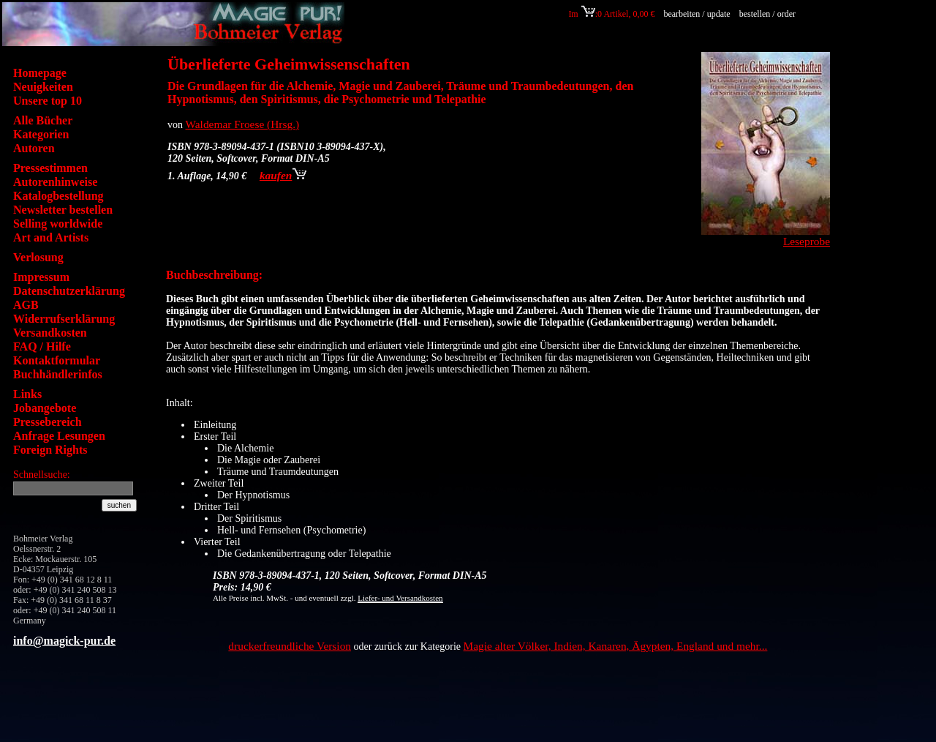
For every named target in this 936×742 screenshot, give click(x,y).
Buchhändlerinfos (57, 374)
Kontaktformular (56, 360)
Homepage (40, 73)
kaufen (283, 175)
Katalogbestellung (58, 196)
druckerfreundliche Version (289, 646)
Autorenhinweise (55, 182)
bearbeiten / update (696, 14)
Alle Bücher (42, 120)
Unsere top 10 (47, 100)
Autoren (34, 148)
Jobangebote (44, 408)
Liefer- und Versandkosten (400, 597)
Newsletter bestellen (63, 209)
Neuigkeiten (43, 86)
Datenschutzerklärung (69, 291)
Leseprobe (806, 241)
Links (27, 394)
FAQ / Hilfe (42, 346)
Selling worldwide (57, 223)
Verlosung (38, 257)
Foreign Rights (50, 449)
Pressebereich (47, 422)
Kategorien (41, 134)
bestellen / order (768, 14)
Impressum (41, 277)
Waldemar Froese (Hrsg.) (243, 124)
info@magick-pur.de (64, 640)
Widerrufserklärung (64, 318)
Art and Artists (50, 237)
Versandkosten (50, 332)
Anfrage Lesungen (59, 436)
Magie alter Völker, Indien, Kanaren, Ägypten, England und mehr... (616, 646)
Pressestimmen (50, 168)
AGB (26, 305)
